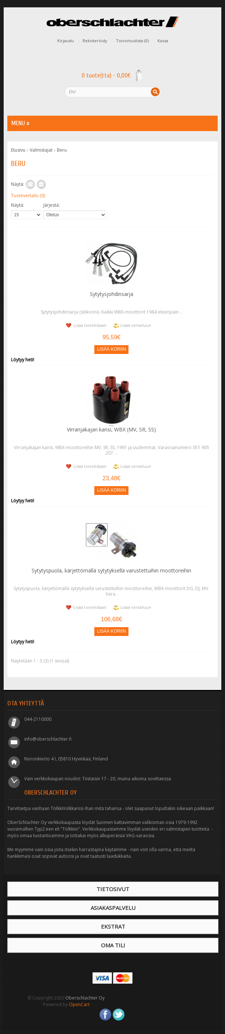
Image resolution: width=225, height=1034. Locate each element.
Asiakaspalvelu (113, 907)
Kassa (162, 41)
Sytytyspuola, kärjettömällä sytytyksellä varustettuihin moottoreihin (111, 570)
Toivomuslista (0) (132, 41)
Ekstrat (113, 926)
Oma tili (113, 945)
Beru (62, 150)
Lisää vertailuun (135, 325)
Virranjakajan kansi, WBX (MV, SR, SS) (111, 429)
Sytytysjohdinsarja (111, 293)
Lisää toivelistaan (89, 325)
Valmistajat (41, 150)
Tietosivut (113, 889)
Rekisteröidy (95, 41)
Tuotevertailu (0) (28, 195)
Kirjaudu (65, 41)
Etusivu (18, 150)
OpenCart (79, 1004)
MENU (20, 123)
